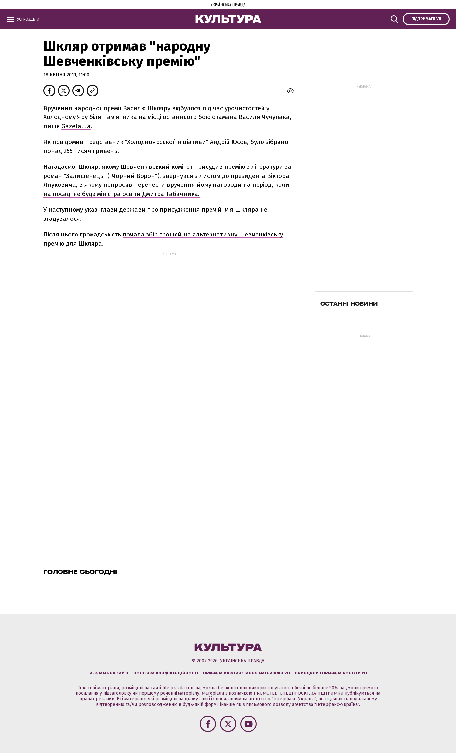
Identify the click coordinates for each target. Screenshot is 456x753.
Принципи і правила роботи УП (331, 673)
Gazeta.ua (76, 126)
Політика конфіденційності (165, 673)
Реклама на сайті (108, 673)
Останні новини (349, 303)
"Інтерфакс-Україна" (294, 699)
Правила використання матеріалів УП (246, 673)
